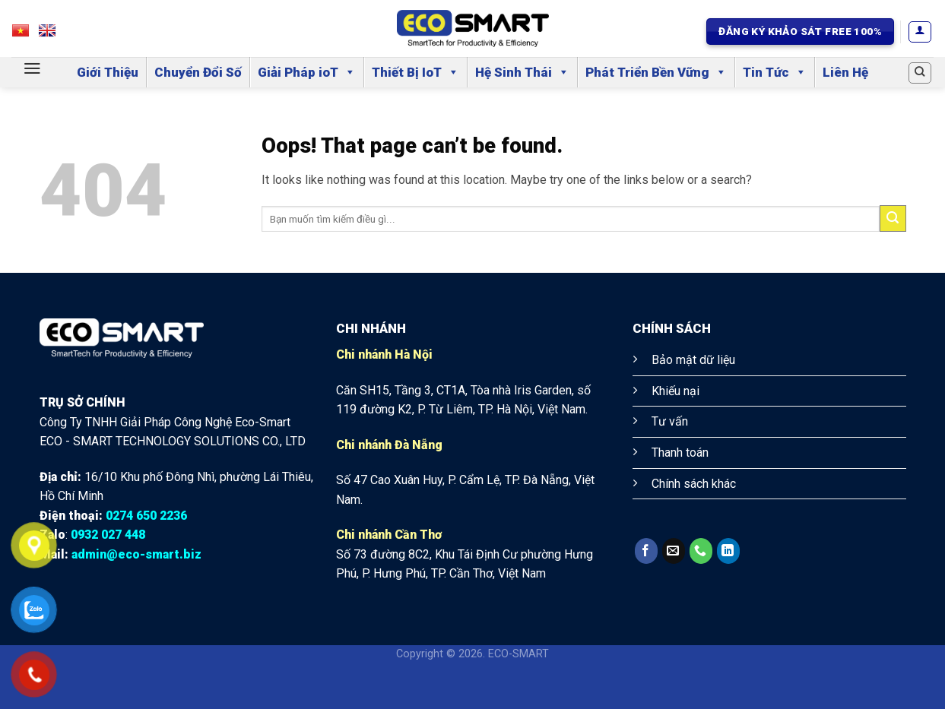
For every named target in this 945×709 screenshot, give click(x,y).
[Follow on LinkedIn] (728, 551)
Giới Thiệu (107, 72)
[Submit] (893, 218)
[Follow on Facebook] (646, 551)
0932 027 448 (108, 534)
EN (54, 34)
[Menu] (32, 68)
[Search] (920, 73)
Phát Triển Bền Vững (656, 72)
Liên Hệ (845, 72)
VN (28, 34)
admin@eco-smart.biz (136, 554)
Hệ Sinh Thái (522, 72)
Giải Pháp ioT (307, 72)
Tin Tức (775, 72)
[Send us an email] (673, 551)
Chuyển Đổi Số (198, 72)
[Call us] (701, 551)
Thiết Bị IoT (415, 72)
